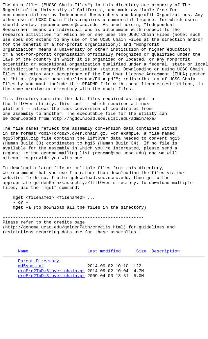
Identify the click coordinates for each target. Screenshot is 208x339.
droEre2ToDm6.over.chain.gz (51, 323)
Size (141, 300)
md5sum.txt (31, 317)
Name (23, 300)
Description (165, 300)
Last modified (103, 300)
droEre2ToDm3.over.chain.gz (51, 329)
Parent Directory (38, 311)
